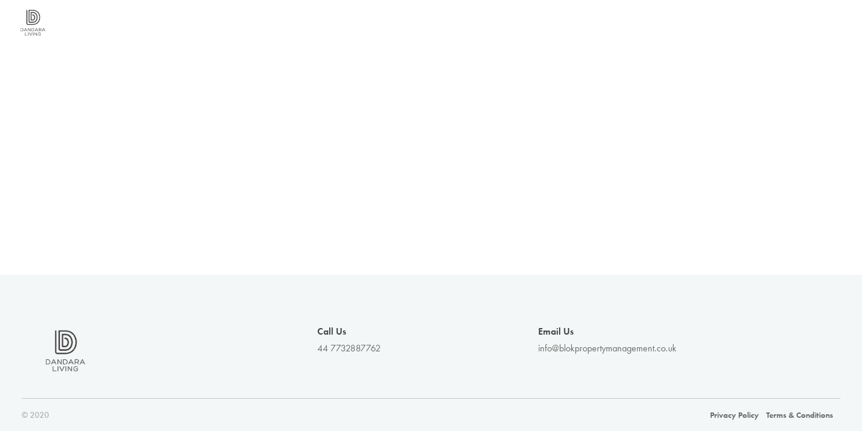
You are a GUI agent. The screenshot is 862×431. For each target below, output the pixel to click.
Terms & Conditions (799, 415)
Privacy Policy (734, 415)
